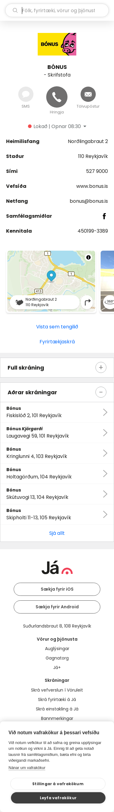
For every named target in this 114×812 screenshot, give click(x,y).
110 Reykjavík (93, 156)
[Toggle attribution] (88, 257)
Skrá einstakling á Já (57, 709)
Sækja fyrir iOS (57, 589)
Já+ (57, 667)
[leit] (57, 10)
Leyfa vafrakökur (58, 797)
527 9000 (97, 171)
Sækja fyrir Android (57, 607)
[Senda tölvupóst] (88, 94)
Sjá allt (57, 533)
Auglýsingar (57, 649)
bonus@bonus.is (89, 201)
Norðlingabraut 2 (88, 141)
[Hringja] (56, 97)
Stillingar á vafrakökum (58, 783)
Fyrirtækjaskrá (57, 341)
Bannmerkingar (57, 718)
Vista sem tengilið (57, 326)
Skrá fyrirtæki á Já (57, 699)
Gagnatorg (57, 658)
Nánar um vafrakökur (27, 767)
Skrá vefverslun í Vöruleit (57, 690)
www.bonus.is (92, 186)
